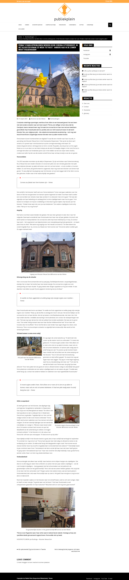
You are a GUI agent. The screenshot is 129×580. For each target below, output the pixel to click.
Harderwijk (90, 25)
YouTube (104, 578)
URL (85, 71)
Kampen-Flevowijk (51, 25)
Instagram (97, 54)
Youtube (97, 58)
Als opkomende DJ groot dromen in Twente (32, 549)
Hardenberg (72, 25)
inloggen (24, 562)
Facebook (97, 50)
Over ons (86, 103)
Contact (86, 107)
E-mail (110, 578)
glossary (86, 113)
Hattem (81, 25)
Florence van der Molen (38, 119)
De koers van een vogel (23, 1)
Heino (20, 25)
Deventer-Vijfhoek (37, 25)
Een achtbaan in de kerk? (97, 71)
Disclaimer (21, 29)
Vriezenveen (62, 25)
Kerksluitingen (54, 119)
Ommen (27, 25)
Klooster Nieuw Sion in (33, 141)
